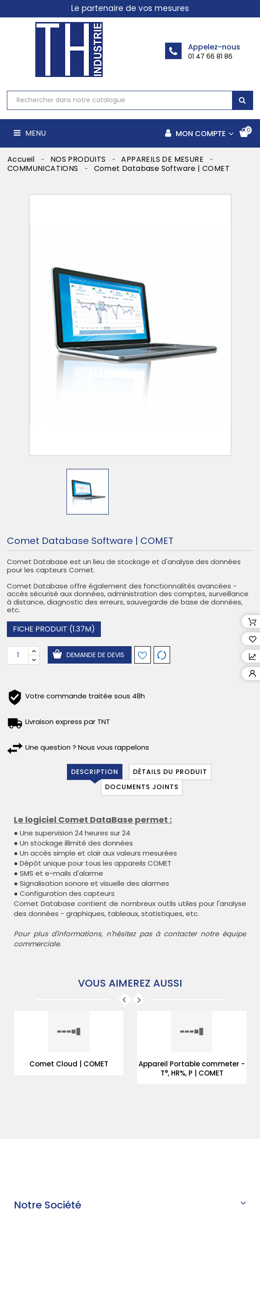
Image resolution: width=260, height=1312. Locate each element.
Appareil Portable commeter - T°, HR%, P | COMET (191, 1068)
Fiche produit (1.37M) (54, 629)
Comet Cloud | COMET (68, 1064)
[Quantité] (18, 655)
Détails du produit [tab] (170, 771)
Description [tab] (94, 771)
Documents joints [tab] (141, 786)
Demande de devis (95, 654)
